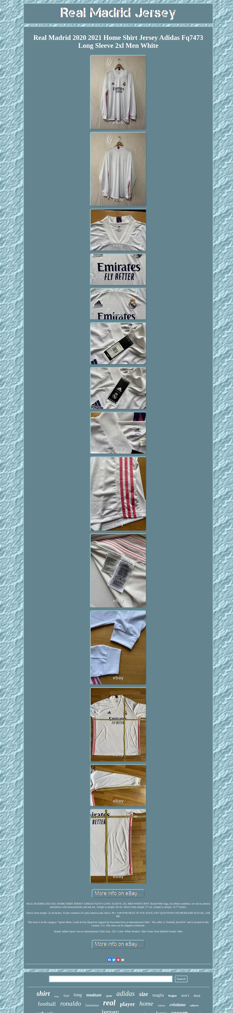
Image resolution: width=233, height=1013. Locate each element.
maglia (158, 995)
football (47, 1004)
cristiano (177, 1004)
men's (185, 995)
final (66, 995)
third (197, 996)
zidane (161, 1005)
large (56, 996)
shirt (43, 993)
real (109, 1002)
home (146, 1003)
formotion (92, 1005)
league (172, 995)
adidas (125, 993)
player (127, 1004)
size (143, 994)
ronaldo (70, 1003)
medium (93, 995)
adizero (194, 1005)
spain (109, 995)
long (78, 994)
